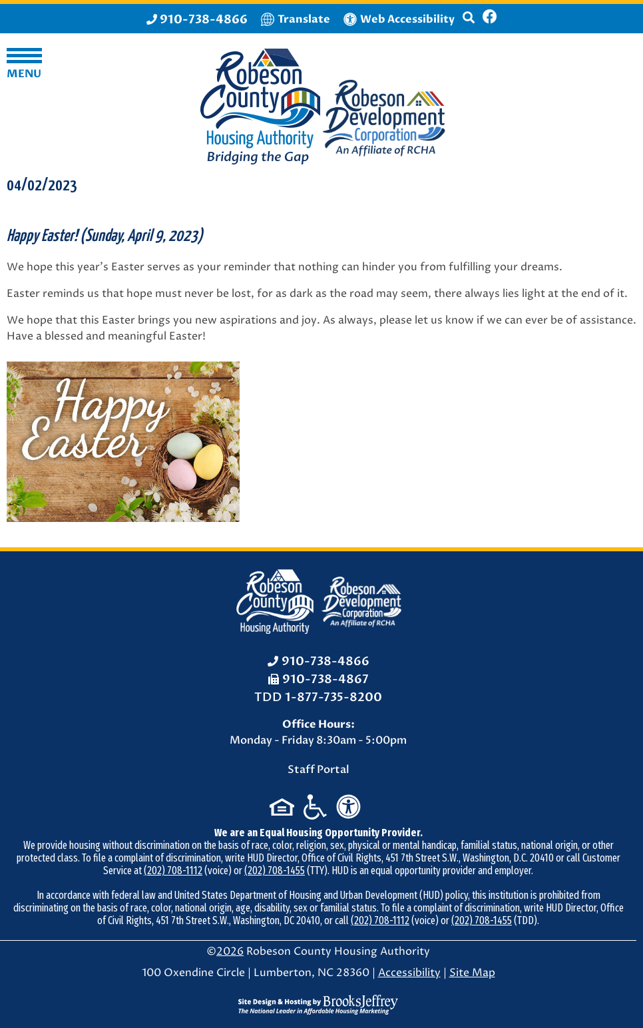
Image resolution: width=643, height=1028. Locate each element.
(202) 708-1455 (274, 870)
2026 (230, 951)
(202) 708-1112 (173, 870)
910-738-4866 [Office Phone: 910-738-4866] (325, 661)
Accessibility (409, 972)
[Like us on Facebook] (490, 18)
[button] (469, 23)
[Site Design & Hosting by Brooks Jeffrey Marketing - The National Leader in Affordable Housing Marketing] (318, 1004)
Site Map (472, 972)
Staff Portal (318, 769)
